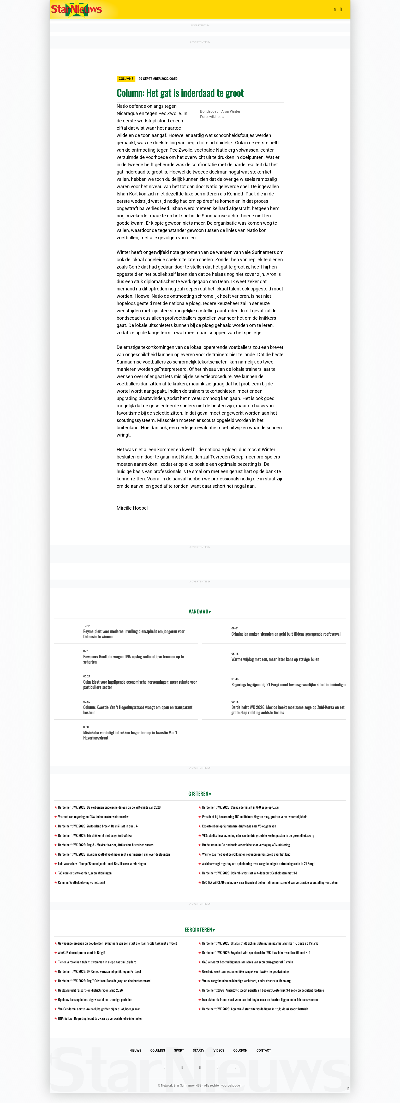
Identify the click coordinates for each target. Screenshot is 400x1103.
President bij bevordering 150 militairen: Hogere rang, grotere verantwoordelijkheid (257, 817)
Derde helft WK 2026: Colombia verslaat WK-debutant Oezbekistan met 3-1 (251, 875)
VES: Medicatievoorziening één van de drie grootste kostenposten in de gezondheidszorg (259, 836)
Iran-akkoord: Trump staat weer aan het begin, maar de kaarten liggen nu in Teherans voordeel (264, 1009)
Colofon (240, 1061)
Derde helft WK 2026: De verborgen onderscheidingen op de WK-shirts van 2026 (111, 807)
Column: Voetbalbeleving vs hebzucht (82, 884)
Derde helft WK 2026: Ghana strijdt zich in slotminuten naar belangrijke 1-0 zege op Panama (262, 951)
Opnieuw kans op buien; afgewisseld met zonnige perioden (96, 1009)
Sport (179, 1061)
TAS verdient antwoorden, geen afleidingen (86, 875)
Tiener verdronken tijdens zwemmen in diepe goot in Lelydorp (98, 970)
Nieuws (135, 1061)
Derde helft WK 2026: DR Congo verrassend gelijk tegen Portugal (100, 980)
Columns (157, 1061)
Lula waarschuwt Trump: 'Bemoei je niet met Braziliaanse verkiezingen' (104, 865)
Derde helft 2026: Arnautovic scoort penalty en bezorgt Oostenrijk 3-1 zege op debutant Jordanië (265, 999)
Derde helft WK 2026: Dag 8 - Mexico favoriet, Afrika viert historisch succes (108, 846)
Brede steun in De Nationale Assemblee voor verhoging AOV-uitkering (247, 846)
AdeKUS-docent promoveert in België (82, 960)
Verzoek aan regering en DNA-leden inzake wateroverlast (95, 817)
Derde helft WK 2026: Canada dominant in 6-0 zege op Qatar (242, 807)
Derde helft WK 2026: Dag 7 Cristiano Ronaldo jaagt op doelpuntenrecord (106, 989)
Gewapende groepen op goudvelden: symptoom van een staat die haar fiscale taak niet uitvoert (119, 951)
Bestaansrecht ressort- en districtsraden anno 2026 (92, 999)
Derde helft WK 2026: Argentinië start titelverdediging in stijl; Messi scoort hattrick (256, 1018)
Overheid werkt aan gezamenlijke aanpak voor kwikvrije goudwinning (247, 980)
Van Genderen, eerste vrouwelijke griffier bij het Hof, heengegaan (100, 1018)
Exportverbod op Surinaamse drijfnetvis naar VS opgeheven (240, 826)
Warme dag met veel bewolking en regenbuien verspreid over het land (247, 855)
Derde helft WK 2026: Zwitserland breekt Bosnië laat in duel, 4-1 (100, 826)
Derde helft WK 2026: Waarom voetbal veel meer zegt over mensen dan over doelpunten (116, 855)
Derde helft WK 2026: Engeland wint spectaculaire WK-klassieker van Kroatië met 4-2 (258, 960)
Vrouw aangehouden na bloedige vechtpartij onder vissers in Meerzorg (248, 989)
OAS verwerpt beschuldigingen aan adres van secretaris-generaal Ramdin (250, 970)
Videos (218, 1061)
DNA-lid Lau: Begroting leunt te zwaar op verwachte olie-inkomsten (101, 1028)
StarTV (198, 1061)
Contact (263, 1061)
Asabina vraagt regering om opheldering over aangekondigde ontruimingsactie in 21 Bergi (260, 865)
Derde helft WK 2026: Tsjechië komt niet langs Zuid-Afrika (96, 836)
